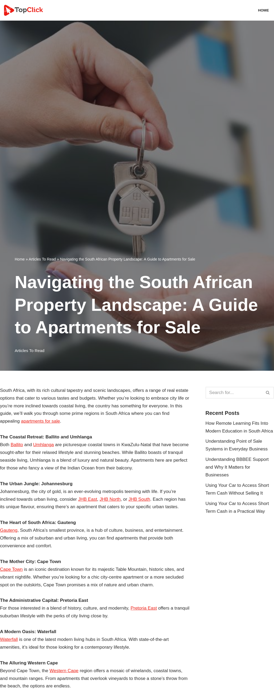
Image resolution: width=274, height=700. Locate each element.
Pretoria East (144, 608)
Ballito (17, 444)
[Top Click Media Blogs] (24, 10)
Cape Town (11, 569)
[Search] (234, 393)
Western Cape (64, 670)
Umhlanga (43, 444)
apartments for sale (40, 421)
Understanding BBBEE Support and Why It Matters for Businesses (237, 467)
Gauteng (8, 530)
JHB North (110, 499)
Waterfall (9, 639)
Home (263, 10)
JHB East (87, 499)
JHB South (139, 499)
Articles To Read (42, 259)
